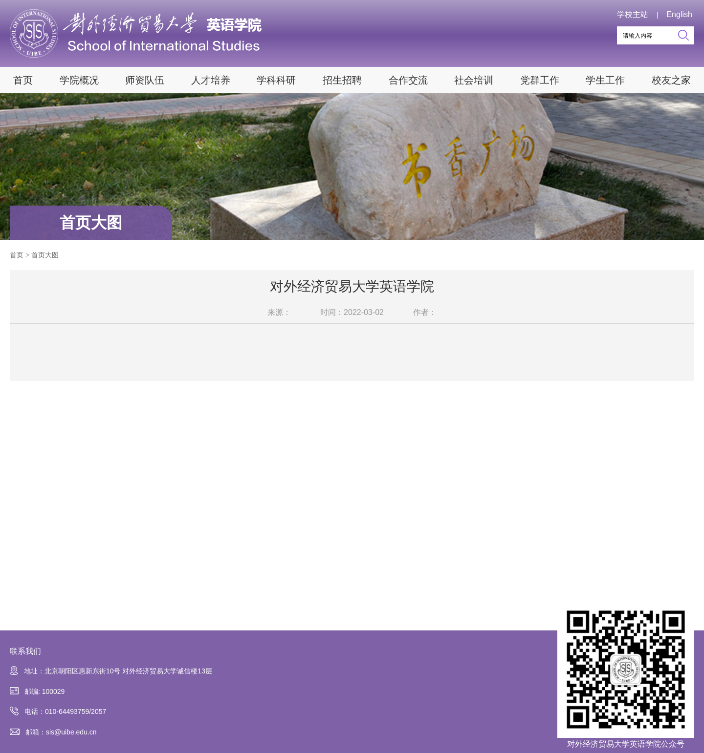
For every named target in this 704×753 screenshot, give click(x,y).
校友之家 (671, 80)
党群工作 (539, 80)
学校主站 (632, 14)
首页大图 (91, 222)
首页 (23, 80)
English (679, 14)
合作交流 (408, 80)
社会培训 (473, 80)
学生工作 (605, 80)
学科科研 (276, 80)
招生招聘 (342, 80)
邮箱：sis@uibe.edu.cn (53, 732)
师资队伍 (144, 80)
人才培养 (210, 80)
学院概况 (79, 80)
